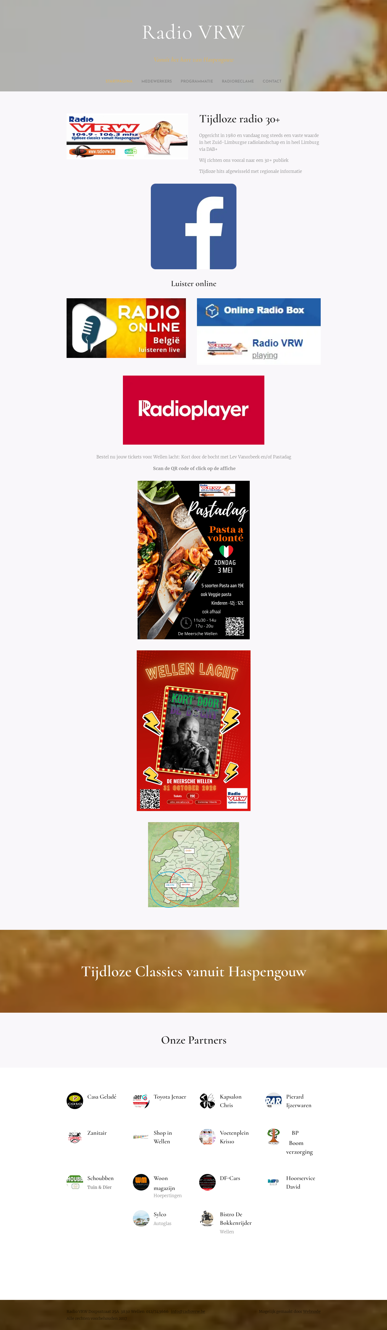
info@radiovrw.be (188, 1311)
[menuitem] (178, 82)
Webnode (312, 1311)
